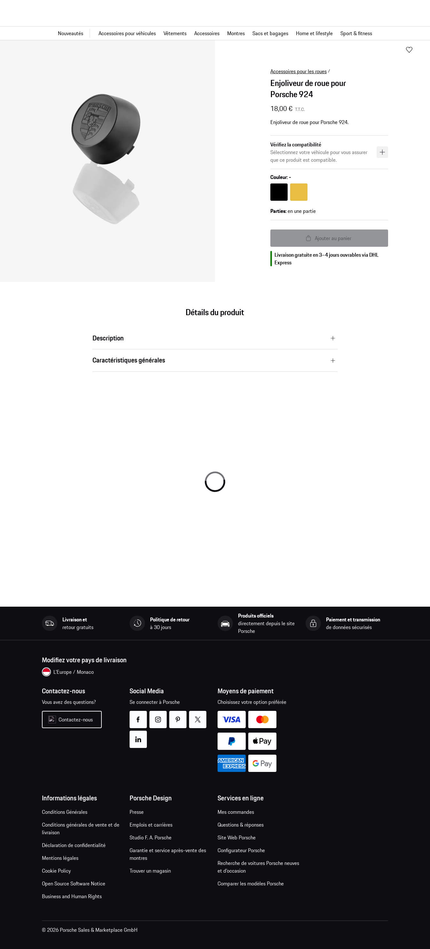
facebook (138, 715)
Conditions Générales (64, 812)
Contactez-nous (76, 719)
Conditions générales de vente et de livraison (80, 828)
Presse (137, 812)
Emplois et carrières (151, 824)
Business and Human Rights (72, 896)
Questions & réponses (241, 824)
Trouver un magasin (150, 871)
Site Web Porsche (237, 837)
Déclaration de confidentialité (74, 845)
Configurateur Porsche (241, 850)
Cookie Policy (56, 871)
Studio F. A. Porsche (150, 837)
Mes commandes (236, 812)
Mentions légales (60, 858)
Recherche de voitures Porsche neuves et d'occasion (258, 867)
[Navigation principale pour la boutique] (215, 33)
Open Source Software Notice (73, 883)
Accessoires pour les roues (298, 71)
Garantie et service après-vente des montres (168, 854)
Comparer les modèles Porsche (251, 883)
